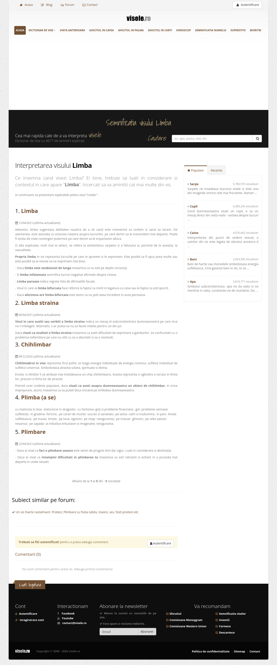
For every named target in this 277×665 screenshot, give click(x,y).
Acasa (26, 5)
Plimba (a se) (38, 397)
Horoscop (183, 30)
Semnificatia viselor (232, 614)
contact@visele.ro (74, 623)
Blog (46, 5)
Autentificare (248, 5)
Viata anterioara (72, 30)
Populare (195, 170)
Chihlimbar (36, 344)
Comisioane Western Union (188, 626)
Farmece (225, 626)
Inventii (224, 620)
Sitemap (239, 651)
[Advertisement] (138, 77)
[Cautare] (257, 138)
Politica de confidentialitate (210, 651)
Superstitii (238, 30)
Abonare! (147, 631)
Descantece (227, 632)
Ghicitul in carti (160, 30)
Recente (216, 170)
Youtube (67, 618)
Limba (29, 210)
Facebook (68, 613)
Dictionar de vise (42, 30)
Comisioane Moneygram (186, 620)
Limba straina (40, 302)
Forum (67, 5)
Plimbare (33, 431)
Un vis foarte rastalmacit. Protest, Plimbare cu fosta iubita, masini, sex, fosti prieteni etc (77, 512)
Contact (90, 5)
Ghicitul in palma (131, 30)
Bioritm (255, 30)
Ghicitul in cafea (101, 30)
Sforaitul (175, 614)
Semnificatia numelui (210, 30)
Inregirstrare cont (31, 620)
